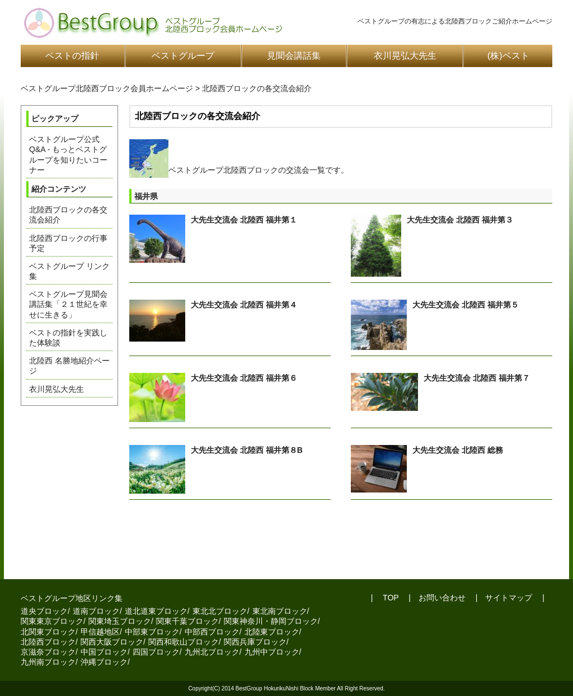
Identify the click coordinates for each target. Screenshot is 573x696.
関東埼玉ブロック (119, 621)
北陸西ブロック (48, 641)
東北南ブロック (279, 611)
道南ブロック (96, 611)
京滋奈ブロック (48, 651)
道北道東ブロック (156, 611)
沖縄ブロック (104, 661)
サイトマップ (508, 597)
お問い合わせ (442, 597)
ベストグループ (183, 55)
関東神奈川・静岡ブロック (271, 621)
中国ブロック (104, 651)
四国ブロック (156, 651)
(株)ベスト (508, 55)
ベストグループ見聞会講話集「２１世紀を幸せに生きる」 (68, 304)
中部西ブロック (212, 631)
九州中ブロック (272, 651)
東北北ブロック (219, 611)
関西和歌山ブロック (183, 641)
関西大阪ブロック (112, 641)
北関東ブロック (48, 631)
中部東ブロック (152, 631)
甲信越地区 (100, 631)
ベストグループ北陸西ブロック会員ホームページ (107, 88)
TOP (389, 597)
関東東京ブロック (52, 621)
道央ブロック (44, 611)
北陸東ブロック (272, 631)
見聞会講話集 (294, 55)
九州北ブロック (212, 651)
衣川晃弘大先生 (405, 55)
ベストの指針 (72, 55)
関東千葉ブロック (187, 621)
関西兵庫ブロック (255, 641)
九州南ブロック (48, 661)
